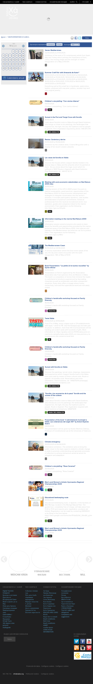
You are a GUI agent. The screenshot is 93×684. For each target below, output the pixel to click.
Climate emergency (52, 442)
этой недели (51, 44)
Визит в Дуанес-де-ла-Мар (10, 603)
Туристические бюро (68, 604)
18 (23, 60)
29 (13, 68)
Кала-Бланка (47, 602)
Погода (63, 595)
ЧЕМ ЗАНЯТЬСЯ (27, 2)
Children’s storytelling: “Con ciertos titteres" (62, 101)
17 (20, 60)
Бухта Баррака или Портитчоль (49, 607)
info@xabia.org (18, 674)
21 (10, 64)
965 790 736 (7, 674)
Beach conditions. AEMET (49, 624)
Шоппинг (28, 606)
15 (13, 60)
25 (23, 64)
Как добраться (66, 597)
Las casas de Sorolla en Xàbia (56, 158)
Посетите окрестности (32, 612)
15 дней (59, 44)
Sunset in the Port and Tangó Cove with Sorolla (63, 117)
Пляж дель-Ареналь (9, 606)
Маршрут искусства (31, 602)
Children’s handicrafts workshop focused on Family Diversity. (65, 348)
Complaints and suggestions (66, 615)
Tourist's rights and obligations (67, 611)
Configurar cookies (48, 666)
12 (3, 60)
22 (13, 64)
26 (3, 68)
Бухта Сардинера (48, 604)
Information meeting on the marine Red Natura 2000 (65, 219)
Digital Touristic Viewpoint (8, 592)
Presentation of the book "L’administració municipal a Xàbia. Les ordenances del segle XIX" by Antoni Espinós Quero (67, 422)
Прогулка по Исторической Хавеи (9, 598)
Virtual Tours (7, 621)
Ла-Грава (46, 591)
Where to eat (65, 599)
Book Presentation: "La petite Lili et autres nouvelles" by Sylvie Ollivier (67, 267)
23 (16, 64)
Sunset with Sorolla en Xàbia (56, 367)
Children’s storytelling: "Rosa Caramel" (60, 466)
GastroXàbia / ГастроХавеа (7, 615)
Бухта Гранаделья (49, 610)
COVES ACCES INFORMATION (48, 631)
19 (3, 64)
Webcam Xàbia (19, 574)
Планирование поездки (58, 2)
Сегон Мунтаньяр (49, 599)
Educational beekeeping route (56, 498)
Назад (87, 38)
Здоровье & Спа (30, 610)
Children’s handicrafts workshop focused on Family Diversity (65, 299)
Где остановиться (67, 602)
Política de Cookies (32, 674)
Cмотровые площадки (10, 608)
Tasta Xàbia (49, 318)
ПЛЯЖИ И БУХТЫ (41, 2)
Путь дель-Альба (30, 595)
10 (20, 55)
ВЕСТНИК (64, 574)
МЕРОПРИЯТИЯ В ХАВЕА (18, 37)
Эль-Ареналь (47, 597)
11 (23, 55)
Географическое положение (66, 592)
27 (6, 68)
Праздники (6, 619)
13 (6, 60)
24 (20, 64)
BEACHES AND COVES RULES (50, 613)
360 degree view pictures (8, 624)
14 (10, 60)
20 (6, 64)
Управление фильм (42, 573)
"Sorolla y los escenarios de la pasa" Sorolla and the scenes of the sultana (65, 394)
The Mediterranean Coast (55, 246)
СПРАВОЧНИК (66, 608)
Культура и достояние (10, 595)
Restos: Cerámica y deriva (55, 140)
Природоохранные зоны (9, 611)
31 (20, 68)
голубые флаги (48, 627)
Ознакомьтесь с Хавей (11, 2)
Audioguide (7, 627)
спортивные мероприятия (29, 598)
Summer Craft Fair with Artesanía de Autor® (62, 73)
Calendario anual (13, 78)
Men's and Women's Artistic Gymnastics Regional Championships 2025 (64, 483)
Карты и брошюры (67, 606)
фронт (3, 37)
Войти (10, 639)
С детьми (28, 604)
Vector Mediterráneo (53, 50)
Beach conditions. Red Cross (49, 620)
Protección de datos (33, 666)
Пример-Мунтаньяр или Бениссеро (49, 594)
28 (10, 68)
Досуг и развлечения (32, 608)
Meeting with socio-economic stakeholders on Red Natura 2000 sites (67, 183)
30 (16, 68)
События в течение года (31, 592)
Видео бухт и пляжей (50, 617)
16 (16, 60)
